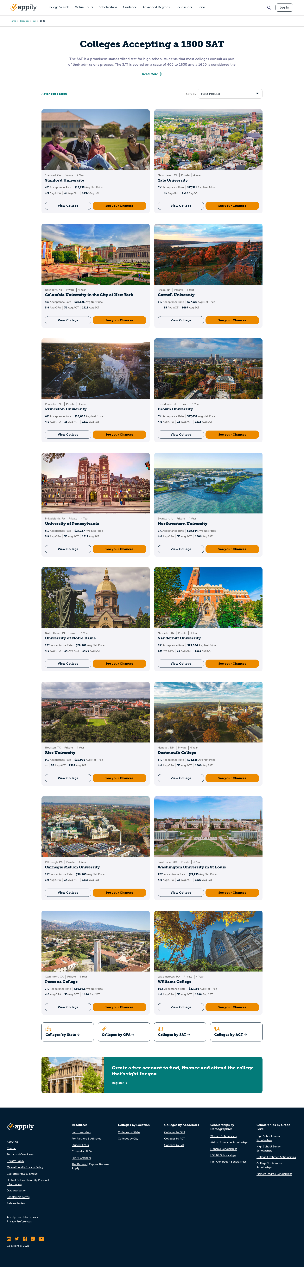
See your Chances (119, 206)
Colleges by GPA (174, 1132)
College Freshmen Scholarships (276, 1157)
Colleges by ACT (174, 1138)
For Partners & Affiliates (86, 1138)
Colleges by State (129, 1132)
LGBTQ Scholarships (223, 1155)
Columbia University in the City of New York (89, 294)
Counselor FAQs (82, 1151)
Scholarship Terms (18, 1197)
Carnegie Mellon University (72, 867)
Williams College (174, 981)
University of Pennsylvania (72, 523)
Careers (11, 1148)
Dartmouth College (177, 752)
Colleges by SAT (174, 1145)
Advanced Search (54, 94)
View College (68, 206)
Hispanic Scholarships (223, 1149)
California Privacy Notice (22, 1173)
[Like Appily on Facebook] (25, 1239)
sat (34, 21)
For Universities (81, 1132)
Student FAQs (80, 1145)
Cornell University (176, 294)
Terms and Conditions (20, 1154)
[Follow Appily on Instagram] (9, 1239)
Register (119, 1083)
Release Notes (16, 1203)
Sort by (191, 94)
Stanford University (64, 180)
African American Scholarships (229, 1142)
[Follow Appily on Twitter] (17, 1239)
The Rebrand (79, 1164)
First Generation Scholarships (228, 1161)
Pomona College (61, 981)
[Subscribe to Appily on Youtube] (41, 1239)
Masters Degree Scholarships (274, 1174)
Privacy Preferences (19, 1221)
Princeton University (66, 409)
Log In (284, 7)
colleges (24, 21)
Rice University (60, 752)
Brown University (175, 409)
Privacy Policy (15, 1161)
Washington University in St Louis (192, 867)
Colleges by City (128, 1138)
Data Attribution (16, 1190)
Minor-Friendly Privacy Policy (25, 1167)
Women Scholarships (223, 1136)
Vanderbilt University (179, 638)
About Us (12, 1141)
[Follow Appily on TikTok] (33, 1239)
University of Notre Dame (70, 638)
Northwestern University (182, 523)
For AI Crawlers (81, 1157)
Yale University (173, 180)
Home (13, 21)
